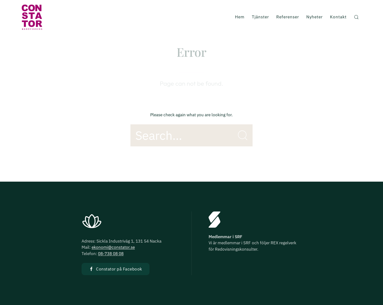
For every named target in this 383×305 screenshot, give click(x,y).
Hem (240, 17)
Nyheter (314, 17)
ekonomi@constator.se (113, 247)
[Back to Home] (32, 17)
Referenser (287, 17)
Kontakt (338, 17)
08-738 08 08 (111, 253)
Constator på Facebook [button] (115, 269)
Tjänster (260, 17)
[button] (356, 17)
